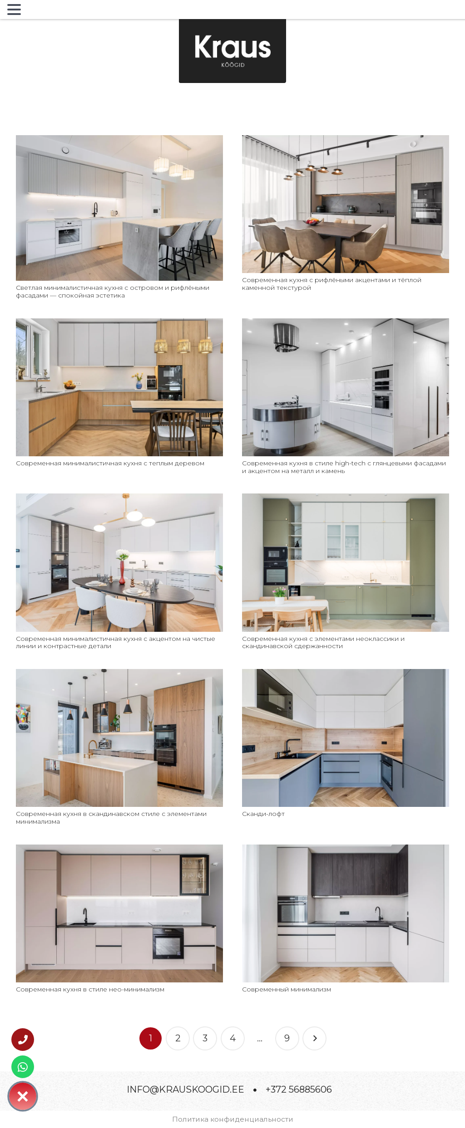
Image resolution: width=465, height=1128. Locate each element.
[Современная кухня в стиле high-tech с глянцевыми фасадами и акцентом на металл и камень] (345, 324)
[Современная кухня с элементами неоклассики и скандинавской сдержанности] (345, 499)
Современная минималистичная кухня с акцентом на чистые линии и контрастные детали (115, 642)
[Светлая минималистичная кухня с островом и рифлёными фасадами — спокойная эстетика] (119, 141)
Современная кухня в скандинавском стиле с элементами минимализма (111, 817)
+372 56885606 (299, 1089)
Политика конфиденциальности (232, 1119)
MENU (38, 11)
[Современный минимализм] (345, 850)
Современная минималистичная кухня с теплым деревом (110, 463)
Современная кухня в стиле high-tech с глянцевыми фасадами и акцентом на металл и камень (344, 467)
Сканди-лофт (263, 814)
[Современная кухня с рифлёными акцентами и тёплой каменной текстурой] (345, 141)
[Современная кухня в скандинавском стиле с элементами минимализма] (119, 674)
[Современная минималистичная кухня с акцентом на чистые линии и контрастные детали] (119, 499)
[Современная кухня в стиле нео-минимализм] (119, 850)
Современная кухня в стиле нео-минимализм (90, 989)
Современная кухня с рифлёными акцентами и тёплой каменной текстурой (331, 284)
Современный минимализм (286, 989)
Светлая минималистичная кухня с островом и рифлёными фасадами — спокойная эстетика (112, 291)
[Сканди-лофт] (345, 674)
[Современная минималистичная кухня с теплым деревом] (119, 324)
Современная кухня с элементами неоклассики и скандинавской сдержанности (323, 642)
